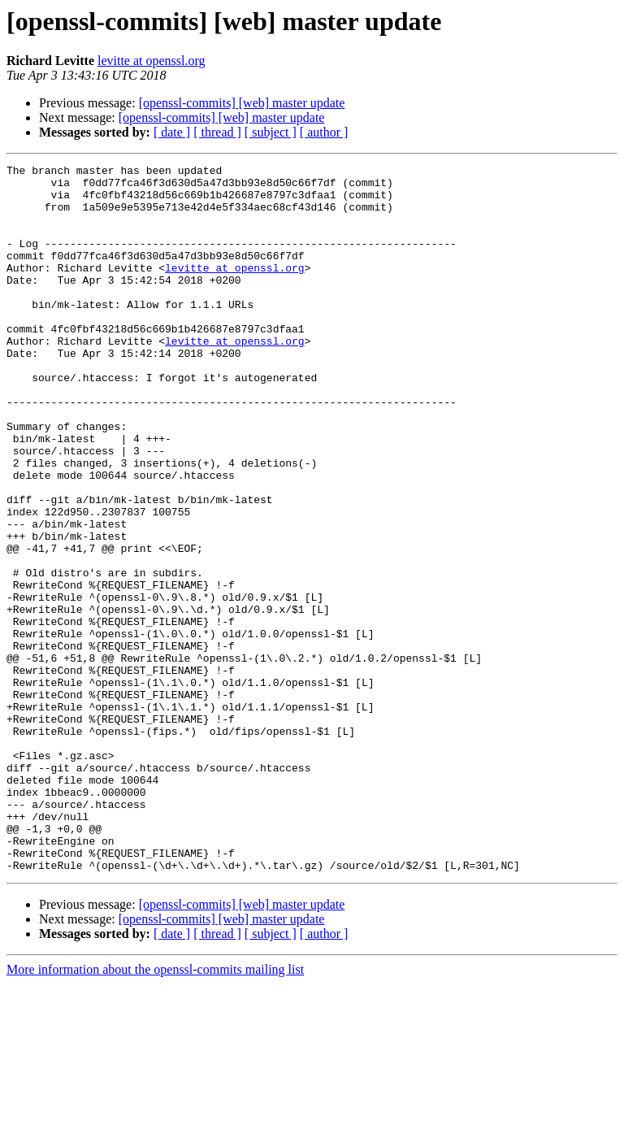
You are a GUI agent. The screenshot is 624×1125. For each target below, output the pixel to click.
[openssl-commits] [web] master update (242, 103)
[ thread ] (217, 132)
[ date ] (172, 132)
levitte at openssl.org (152, 60)
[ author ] (324, 132)
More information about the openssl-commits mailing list (155, 1111)
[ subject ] (271, 132)
